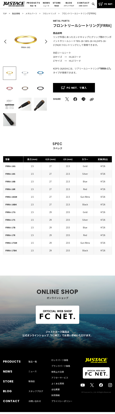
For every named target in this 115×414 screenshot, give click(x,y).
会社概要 (55, 393)
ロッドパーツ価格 (59, 363)
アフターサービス (59, 381)
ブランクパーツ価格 (60, 369)
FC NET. (106, 4)
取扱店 (31, 378)
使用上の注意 (57, 375)
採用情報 (55, 398)
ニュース (32, 371)
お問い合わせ (34, 392)
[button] (5, 41)
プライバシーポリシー (61, 404)
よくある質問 (57, 387)
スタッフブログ (35, 385)
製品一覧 (32, 363)
